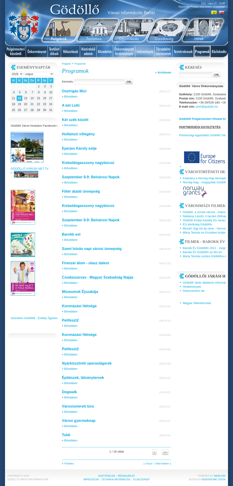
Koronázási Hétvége (79, 306)
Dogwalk (69, 392)
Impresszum (91, 479)
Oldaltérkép (141, 479)
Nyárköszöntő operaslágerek (87, 363)
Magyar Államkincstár (197, 303)
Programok (80, 64)
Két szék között (75, 120)
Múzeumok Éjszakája (80, 292)
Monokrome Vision (213, 479)
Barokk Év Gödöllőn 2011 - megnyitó (207, 248)
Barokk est (71, 234)
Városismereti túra (78, 406)
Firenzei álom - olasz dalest (85, 263)
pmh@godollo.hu (207, 106)
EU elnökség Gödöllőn (197, 224)
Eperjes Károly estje (79, 148)
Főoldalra (69, 463)
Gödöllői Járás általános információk (206, 282)
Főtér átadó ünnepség (81, 191)
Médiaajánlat (126, 476)
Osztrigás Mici (74, 91)
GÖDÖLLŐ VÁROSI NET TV (29, 168)
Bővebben (71, 96)
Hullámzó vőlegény (78, 134)
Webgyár (219, 476)
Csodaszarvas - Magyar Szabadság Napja (97, 277)
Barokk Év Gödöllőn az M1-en (202, 252)
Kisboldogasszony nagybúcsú (88, 163)
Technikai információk (115, 479)
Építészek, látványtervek (83, 378)
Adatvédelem (106, 476)
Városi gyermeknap (79, 421)
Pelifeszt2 (70, 320)
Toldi (66, 435)
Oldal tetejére (162, 463)
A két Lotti (71, 105)
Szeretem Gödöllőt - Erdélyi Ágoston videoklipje (42, 318)
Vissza (149, 463)
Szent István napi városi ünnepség (92, 249)
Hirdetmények (192, 286)
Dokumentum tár (194, 290)
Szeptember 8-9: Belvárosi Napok (90, 177)
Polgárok (66, 64)
